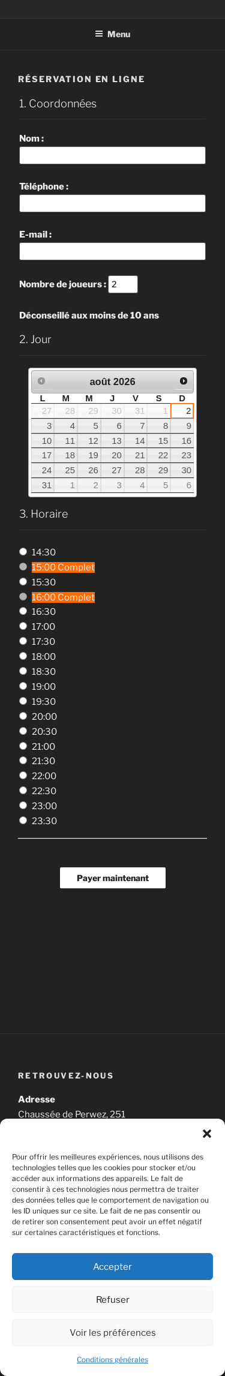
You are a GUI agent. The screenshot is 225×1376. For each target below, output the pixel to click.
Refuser (113, 1299)
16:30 (44, 611)
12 (93, 441)
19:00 (44, 686)
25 (70, 470)
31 (47, 485)
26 (93, 470)
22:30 (44, 791)
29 (163, 470)
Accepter (112, 1266)
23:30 (44, 821)
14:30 (44, 552)
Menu (112, 34)
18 (70, 455)
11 (70, 441)
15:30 (44, 582)
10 (47, 441)
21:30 (43, 761)
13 (117, 441)
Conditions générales (112, 1359)
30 (186, 470)
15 (163, 441)
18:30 (44, 671)
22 (163, 455)
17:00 (43, 626)
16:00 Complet (63, 597)
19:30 (44, 701)
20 (117, 455)
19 (93, 455)
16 (186, 441)
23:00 (44, 806)
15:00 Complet (63, 567)
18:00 (44, 656)
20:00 (44, 716)
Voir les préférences (113, 1332)
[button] (207, 1134)
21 (140, 455)
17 (47, 455)
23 (186, 455)
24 (47, 470)
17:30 (43, 641)
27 (117, 470)
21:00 (43, 746)
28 (140, 470)
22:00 (44, 776)
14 (140, 441)
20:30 (44, 731)
